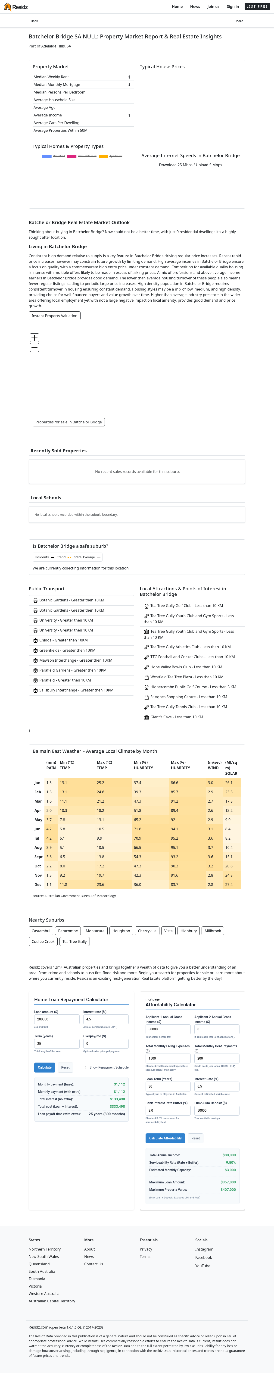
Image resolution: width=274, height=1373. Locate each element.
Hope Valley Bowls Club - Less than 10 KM (183, 667)
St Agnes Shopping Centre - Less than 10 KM (185, 697)
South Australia (42, 1271)
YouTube (202, 1265)
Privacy (146, 1249)
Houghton (121, 930)
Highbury (189, 930)
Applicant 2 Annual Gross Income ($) (217, 1027)
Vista (168, 930)
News (195, 6)
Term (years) (57, 1044)
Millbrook (213, 930)
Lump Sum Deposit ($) (217, 1110)
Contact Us (93, 1264)
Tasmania (37, 1278)
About (89, 1249)
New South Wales (44, 1256)
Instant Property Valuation (55, 315)
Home (177, 6)
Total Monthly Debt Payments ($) (217, 1058)
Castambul (41, 930)
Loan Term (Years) (168, 1086)
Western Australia (44, 1293)
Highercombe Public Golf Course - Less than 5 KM (190, 687)
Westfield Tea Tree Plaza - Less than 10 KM (184, 677)
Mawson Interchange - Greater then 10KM (72, 660)
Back (34, 21)
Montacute (95, 930)
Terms (145, 1256)
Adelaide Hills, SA (56, 46)
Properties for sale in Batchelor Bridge (69, 422)
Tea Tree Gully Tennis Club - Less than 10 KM (185, 707)
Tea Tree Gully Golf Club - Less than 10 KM (183, 606)
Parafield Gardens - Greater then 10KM (70, 670)
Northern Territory (45, 1249)
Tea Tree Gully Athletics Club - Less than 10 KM (187, 647)
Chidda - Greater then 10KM (60, 640)
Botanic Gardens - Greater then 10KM (68, 600)
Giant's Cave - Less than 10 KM (173, 717)
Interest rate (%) (106, 1019)
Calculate (45, 1067)
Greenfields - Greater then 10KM (64, 651)
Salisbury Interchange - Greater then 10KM (73, 690)
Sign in (233, 6)
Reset (65, 1067)
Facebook (203, 1257)
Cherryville (147, 930)
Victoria (35, 1286)
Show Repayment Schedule (107, 1067)
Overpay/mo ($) (106, 1044)
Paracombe (68, 930)
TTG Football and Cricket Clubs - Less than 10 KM (189, 657)
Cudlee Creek (43, 941)
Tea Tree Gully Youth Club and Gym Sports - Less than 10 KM (189, 618)
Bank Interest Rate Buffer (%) (168, 1112)
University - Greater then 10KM (63, 620)
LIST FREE (257, 6)
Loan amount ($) (57, 1019)
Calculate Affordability (165, 1138)
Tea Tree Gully (74, 941)
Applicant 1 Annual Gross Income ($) (168, 1027)
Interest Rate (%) (217, 1086)
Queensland (39, 1264)
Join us (214, 6)
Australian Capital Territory (52, 1301)
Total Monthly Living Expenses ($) (168, 1058)
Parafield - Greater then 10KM (62, 680)
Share (238, 21)
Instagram (204, 1249)
